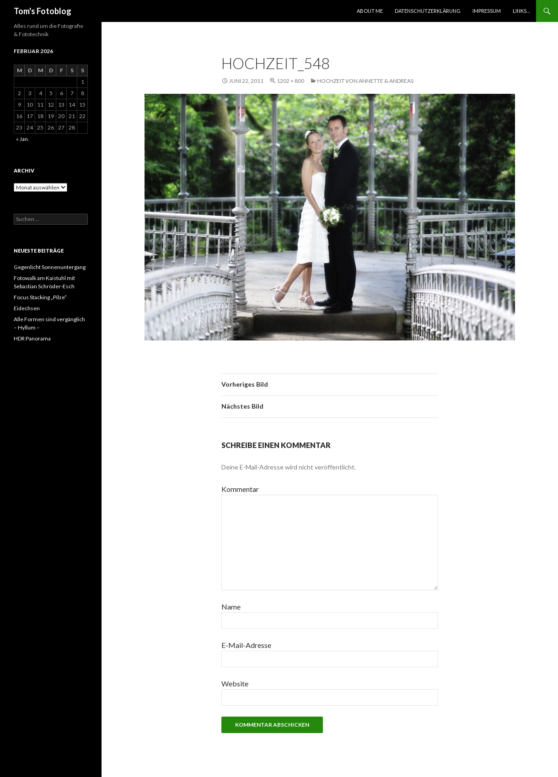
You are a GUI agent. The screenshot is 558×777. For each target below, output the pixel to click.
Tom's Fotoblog (42, 11)
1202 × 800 (290, 80)
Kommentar (240, 489)
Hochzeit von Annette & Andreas (365, 80)
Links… (521, 11)
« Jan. (22, 138)
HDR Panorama (32, 338)
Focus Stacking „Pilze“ (40, 297)
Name (231, 606)
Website (234, 683)
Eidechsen (27, 308)
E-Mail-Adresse (246, 645)
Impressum (486, 11)
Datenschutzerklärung (428, 11)
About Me (370, 11)
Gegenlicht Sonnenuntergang (50, 267)
